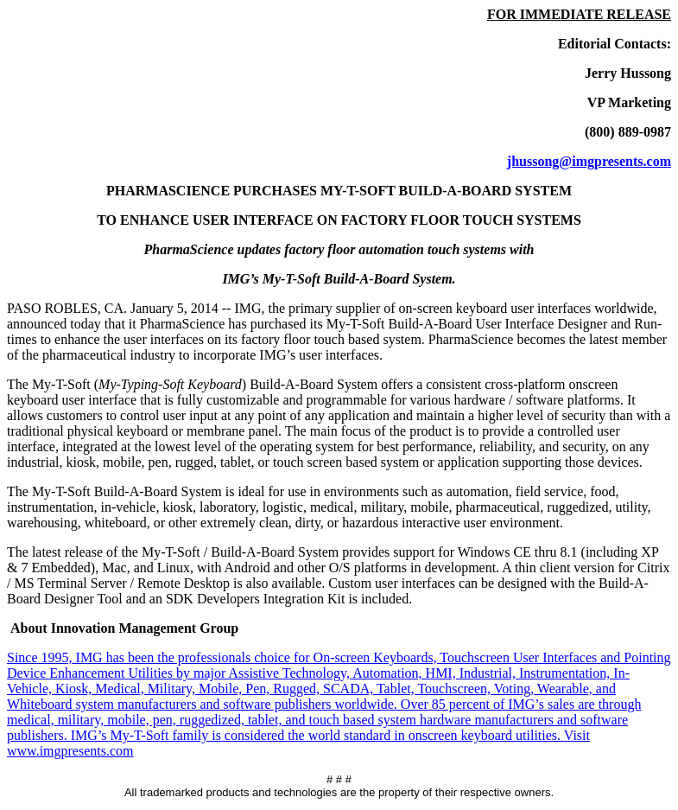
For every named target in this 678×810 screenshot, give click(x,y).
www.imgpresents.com (70, 750)
